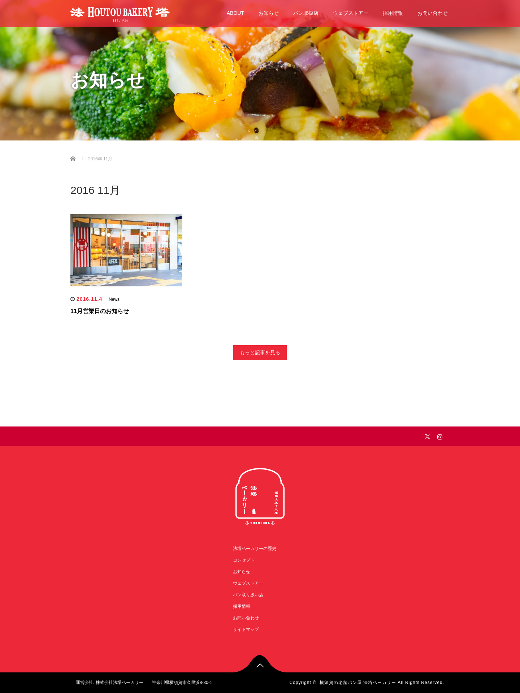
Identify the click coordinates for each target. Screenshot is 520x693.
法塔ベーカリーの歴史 (254, 548)
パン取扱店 (305, 13)
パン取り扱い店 (248, 594)
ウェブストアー (350, 13)
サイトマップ (246, 629)
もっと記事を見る (260, 352)
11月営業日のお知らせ (99, 311)
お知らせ (269, 13)
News (114, 299)
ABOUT (235, 13)
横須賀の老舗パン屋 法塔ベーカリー (358, 682)
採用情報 (393, 13)
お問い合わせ (432, 13)
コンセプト (244, 560)
